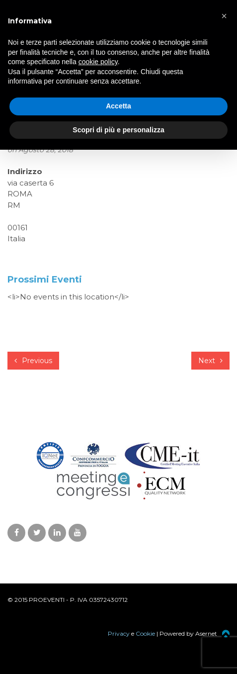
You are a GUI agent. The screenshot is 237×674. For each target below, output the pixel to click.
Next (210, 360)
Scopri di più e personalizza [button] (118, 130)
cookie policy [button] (98, 62)
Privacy (119, 633)
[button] (224, 16)
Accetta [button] (118, 106)
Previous (33, 360)
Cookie (145, 633)
